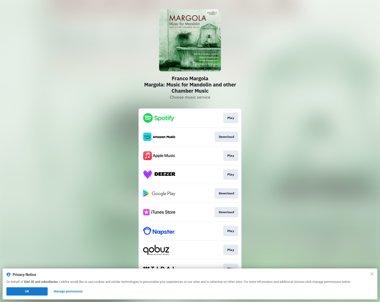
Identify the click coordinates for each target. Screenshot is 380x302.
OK (27, 291)
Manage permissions (68, 291)
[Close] (372, 274)
